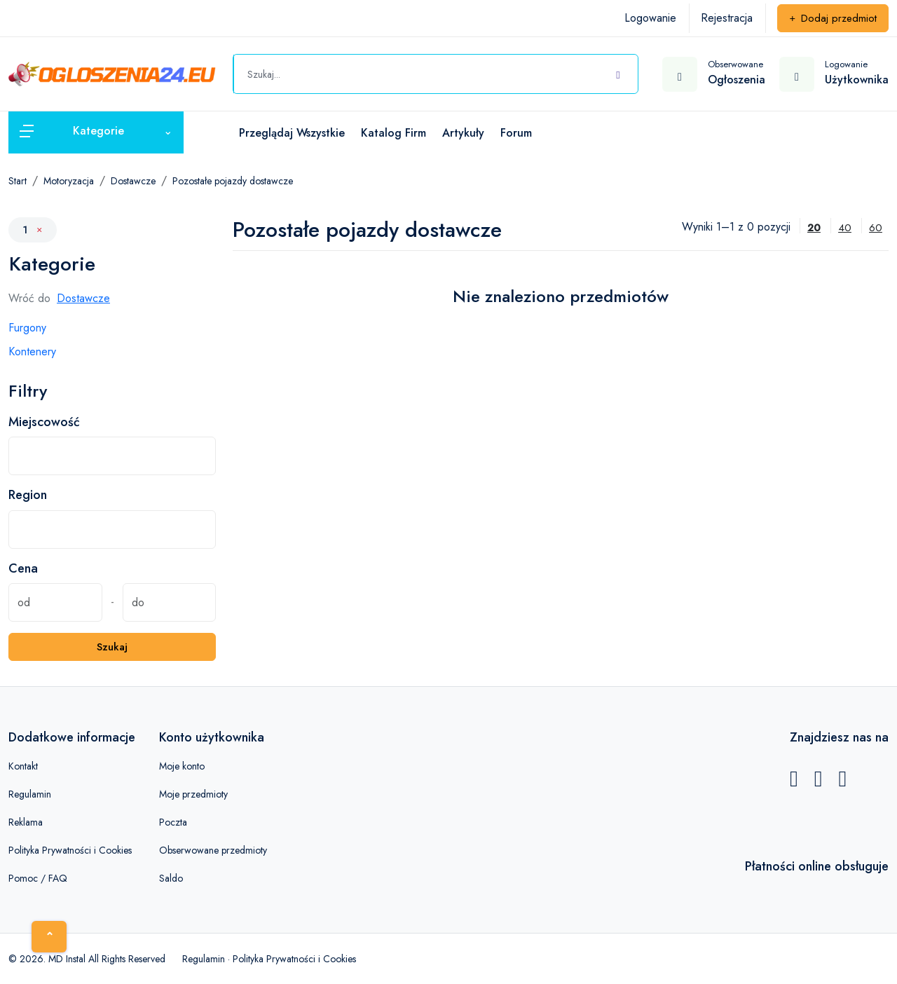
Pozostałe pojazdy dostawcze (232, 181)
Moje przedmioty (193, 794)
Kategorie (52, 264)
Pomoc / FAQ (37, 878)
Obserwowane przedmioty (213, 850)
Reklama (25, 822)
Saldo (171, 878)
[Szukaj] (618, 72)
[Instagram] (842, 782)
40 (844, 227)
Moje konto (182, 766)
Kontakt (23, 766)
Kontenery (32, 351)
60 (875, 227)
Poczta (173, 822)
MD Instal (66, 959)
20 (814, 227)
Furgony (27, 328)
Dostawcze (133, 181)
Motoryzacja (68, 181)
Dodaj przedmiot (833, 18)
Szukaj (112, 647)
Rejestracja (727, 18)
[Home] (49, 936)
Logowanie (650, 18)
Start (17, 181)
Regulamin (29, 794)
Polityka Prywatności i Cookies (70, 850)
